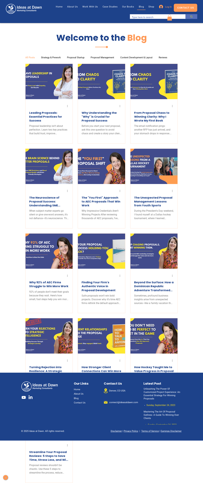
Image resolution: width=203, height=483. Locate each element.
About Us (78, 393)
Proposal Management (102, 57)
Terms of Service (150, 431)
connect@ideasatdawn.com (123, 402)
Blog (76, 398)
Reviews (163, 57)
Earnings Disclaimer (171, 431)
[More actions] (68, 106)
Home (77, 389)
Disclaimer (116, 431)
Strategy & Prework (51, 57)
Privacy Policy (131, 431)
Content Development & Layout (136, 57)
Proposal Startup (75, 57)
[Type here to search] (155, 17)
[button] (90, 7)
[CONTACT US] (185, 8)
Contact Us (79, 402)
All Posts (30, 57)
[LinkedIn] (30, 397)
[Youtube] (23, 397)
